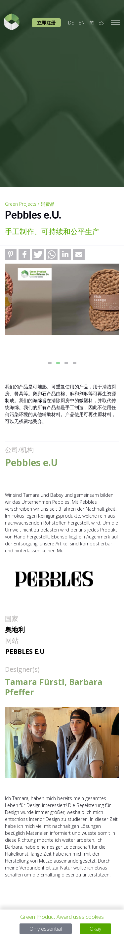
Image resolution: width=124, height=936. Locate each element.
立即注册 (46, 23)
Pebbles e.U (25, 651)
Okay (95, 928)
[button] (11, 254)
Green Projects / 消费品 (30, 204)
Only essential (45, 928)
